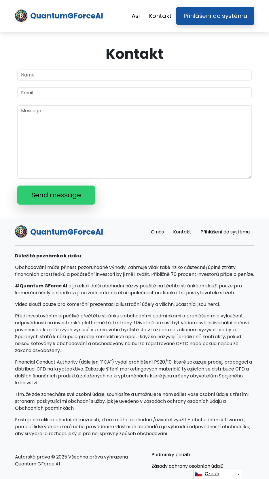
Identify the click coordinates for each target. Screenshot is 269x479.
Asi (136, 16)
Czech (207, 473)
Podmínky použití (170, 454)
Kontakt (160, 16)
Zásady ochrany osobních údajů (187, 466)
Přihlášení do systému (215, 16)
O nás (157, 232)
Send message (56, 195)
